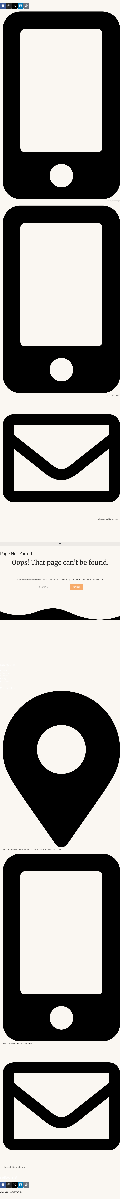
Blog (4, 678)
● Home (4, 670)
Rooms (5, 676)
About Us (6, 673)
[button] (60, 544)
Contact (5, 681)
